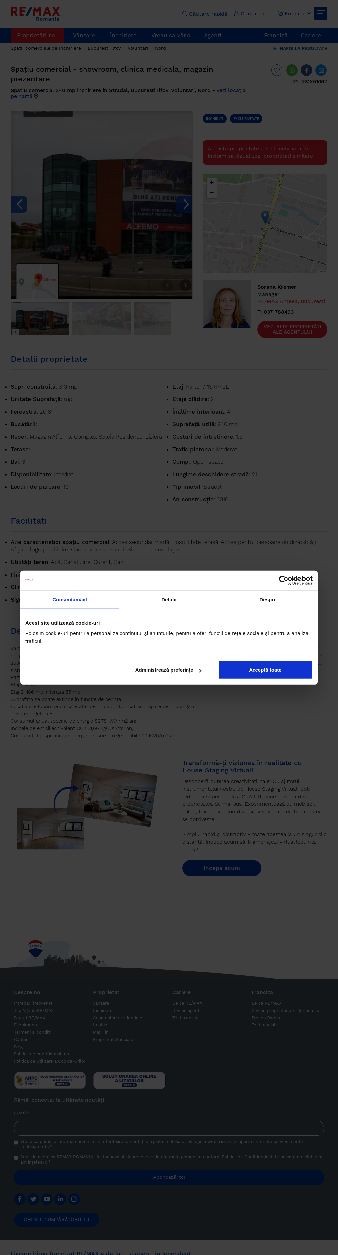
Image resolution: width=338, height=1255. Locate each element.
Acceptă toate (265, 670)
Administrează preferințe (168, 670)
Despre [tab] (267, 599)
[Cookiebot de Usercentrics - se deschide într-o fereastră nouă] (284, 580)
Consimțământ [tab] (69, 599)
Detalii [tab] (169, 599)
